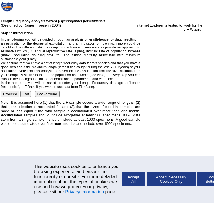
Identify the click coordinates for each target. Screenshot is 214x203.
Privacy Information (84, 191)
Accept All (133, 179)
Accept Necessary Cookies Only (171, 179)
